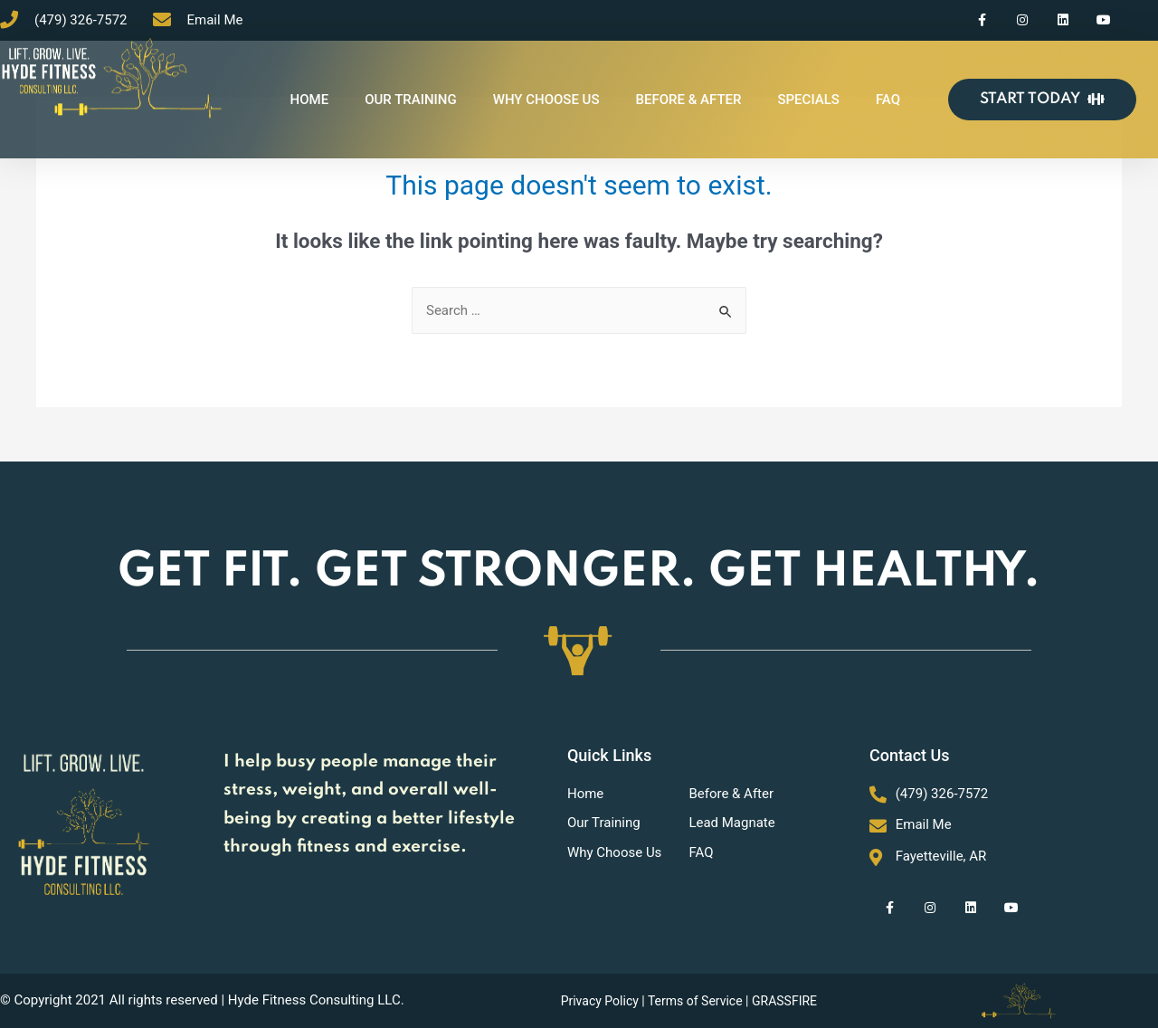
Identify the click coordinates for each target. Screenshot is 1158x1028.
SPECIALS (808, 99)
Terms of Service (695, 1001)
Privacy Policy (600, 1001)
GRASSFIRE (784, 1001)
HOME (309, 99)
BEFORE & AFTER (689, 99)
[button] (1042, 99)
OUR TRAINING (411, 99)
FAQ (888, 99)
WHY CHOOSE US (546, 99)
